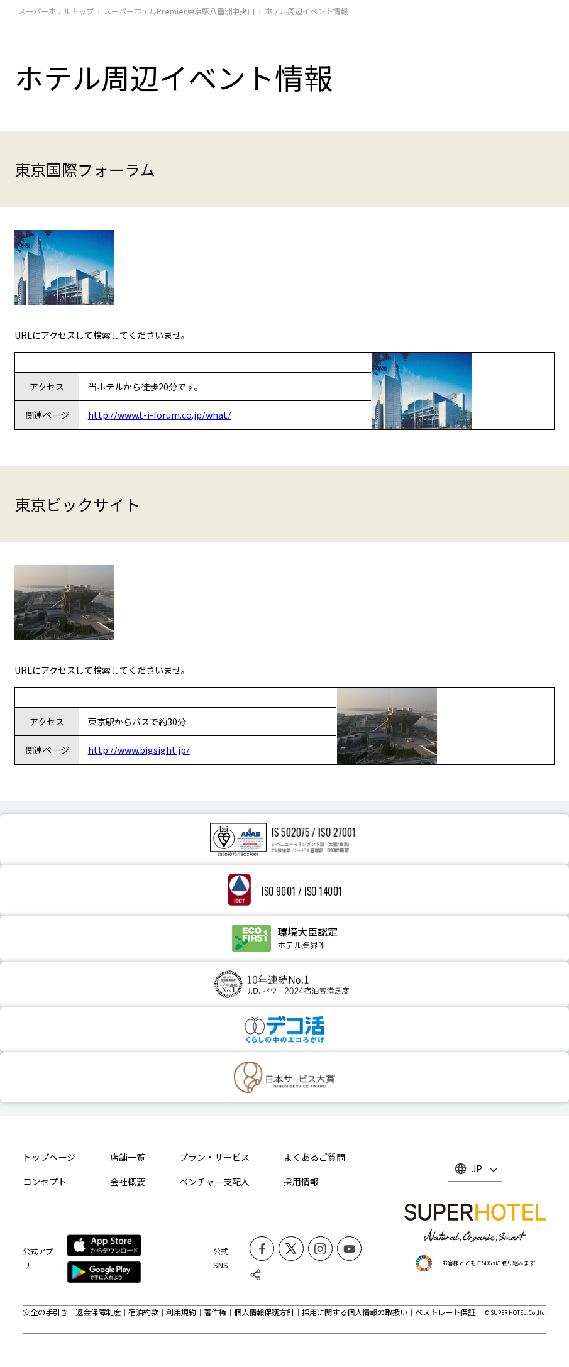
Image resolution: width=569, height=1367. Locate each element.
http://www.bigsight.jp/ (139, 750)
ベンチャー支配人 (214, 1181)
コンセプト (45, 1181)
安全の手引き (45, 1312)
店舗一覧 (127, 1157)
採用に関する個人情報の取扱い (354, 1312)
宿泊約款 (143, 1312)
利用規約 (181, 1312)
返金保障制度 (98, 1312)
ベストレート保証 (445, 1312)
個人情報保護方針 (264, 1312)
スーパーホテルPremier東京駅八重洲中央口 (179, 11)
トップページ (49, 1157)
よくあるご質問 (314, 1157)
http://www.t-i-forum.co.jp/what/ (159, 415)
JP (477, 1168)
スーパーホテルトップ (56, 11)
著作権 (215, 1312)
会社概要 (127, 1181)
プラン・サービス (214, 1157)
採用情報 (301, 1181)
